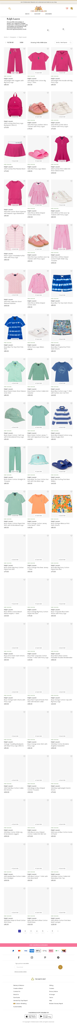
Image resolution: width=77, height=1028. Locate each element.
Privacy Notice (53, 991)
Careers (51, 988)
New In (27, 14)
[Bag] (71, 8)
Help (50, 1000)
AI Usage (52, 994)
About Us (16, 994)
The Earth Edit (38, 978)
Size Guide (16, 997)
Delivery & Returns (18, 985)
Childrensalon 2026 (36, 1022)
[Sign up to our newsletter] (60, 967)
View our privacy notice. (20, 971)
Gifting (51, 985)
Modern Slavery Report (56, 1003)
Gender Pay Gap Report (20, 1000)
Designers (48, 14)
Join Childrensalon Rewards (38, 945)
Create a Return (18, 988)
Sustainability (17, 1007)
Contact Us (16, 991)
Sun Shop (37, 14)
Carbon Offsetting (19, 1003)
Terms (51, 997)
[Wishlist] (67, 8)
